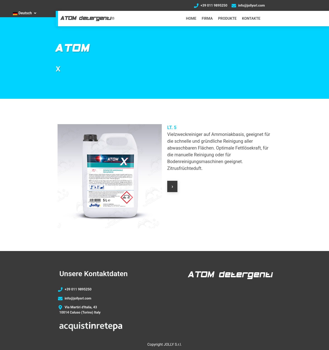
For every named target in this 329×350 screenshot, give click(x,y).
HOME (191, 18)
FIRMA (207, 18)
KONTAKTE (251, 18)
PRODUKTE (227, 18)
